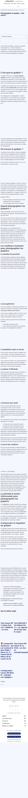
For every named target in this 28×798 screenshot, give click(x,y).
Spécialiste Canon (19, 1)
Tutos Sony (19, 3)
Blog (6, 10)
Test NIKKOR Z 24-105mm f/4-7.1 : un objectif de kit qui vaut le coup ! (20, 627)
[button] (18, 6)
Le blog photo (9, 1)
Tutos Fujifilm (13, 3)
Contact (22, 3)
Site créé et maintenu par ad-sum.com (14, 739)
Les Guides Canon (7, 3)
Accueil (2, 10)
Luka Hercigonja (11, 471)
